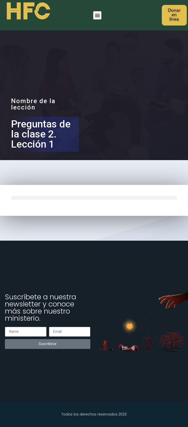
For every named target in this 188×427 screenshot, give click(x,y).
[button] (97, 15)
